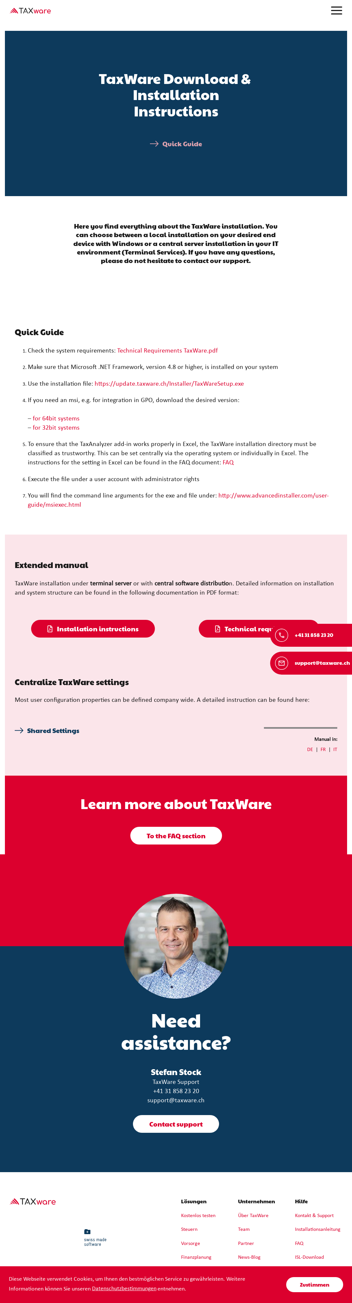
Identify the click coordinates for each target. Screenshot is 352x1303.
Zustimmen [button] (314, 1284)
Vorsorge (190, 1243)
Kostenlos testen (198, 1215)
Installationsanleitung (318, 1229)
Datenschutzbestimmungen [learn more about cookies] (124, 1289)
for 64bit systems (56, 419)
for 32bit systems (56, 428)
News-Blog (249, 1257)
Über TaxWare (253, 1215)
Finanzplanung (196, 1257)
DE (310, 749)
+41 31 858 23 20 (176, 1091)
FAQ (228, 462)
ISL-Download (309, 1257)
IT (335, 749)
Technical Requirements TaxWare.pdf (167, 351)
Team (244, 1229)
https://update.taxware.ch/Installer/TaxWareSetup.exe (169, 384)
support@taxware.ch (176, 1100)
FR (323, 749)
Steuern (189, 1229)
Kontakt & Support (314, 1215)
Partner (246, 1243)
